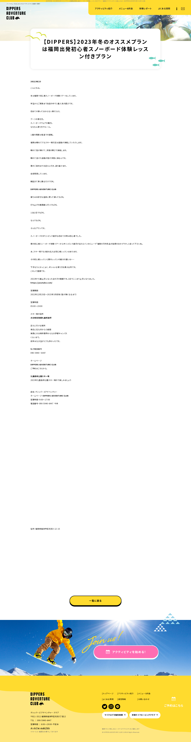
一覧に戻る (95, 600)
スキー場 (45, 376)
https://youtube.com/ (41, 282)
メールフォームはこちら (40, 728)
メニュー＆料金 (144, 693)
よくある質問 (164, 8)
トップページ (108, 693)
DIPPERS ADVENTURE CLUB (43, 189)
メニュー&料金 (126, 8)
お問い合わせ (143, 699)
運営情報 (122, 699)
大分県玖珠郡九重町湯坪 (41, 317)
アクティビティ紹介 (103, 8)
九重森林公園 (36, 376)
